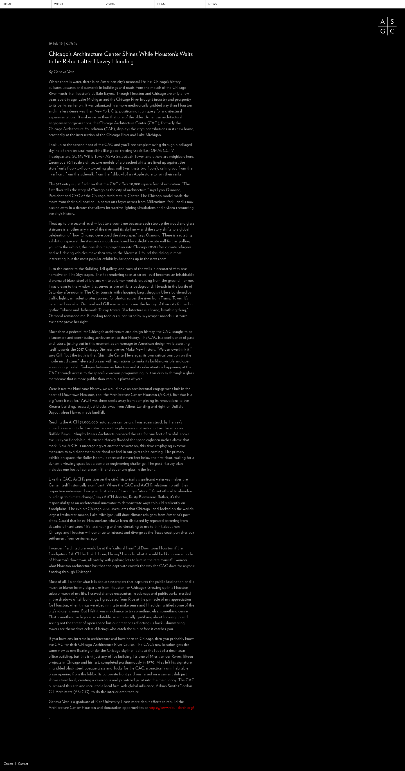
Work (59, 4)
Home (7, 4)
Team (161, 4)
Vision (111, 4)
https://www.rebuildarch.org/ (171, 708)
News (212, 4)
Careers (8, 763)
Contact (23, 763)
